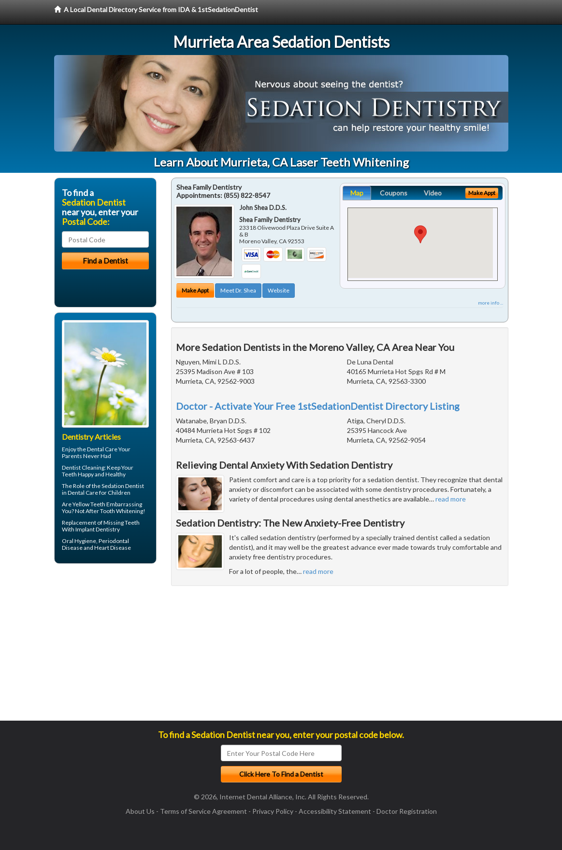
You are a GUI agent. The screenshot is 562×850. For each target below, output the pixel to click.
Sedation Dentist (122, 485)
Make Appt (195, 290)
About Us (140, 811)
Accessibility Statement (335, 811)
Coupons (393, 193)
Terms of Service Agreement (203, 811)
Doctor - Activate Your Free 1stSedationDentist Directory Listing (318, 406)
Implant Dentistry (97, 529)
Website (278, 290)
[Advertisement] (103, 645)
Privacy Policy (272, 811)
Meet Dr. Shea (238, 290)
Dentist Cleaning (83, 467)
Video (433, 193)
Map (356, 193)
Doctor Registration (406, 811)
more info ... (490, 303)
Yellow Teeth (88, 504)
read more (450, 499)
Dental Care (102, 449)
